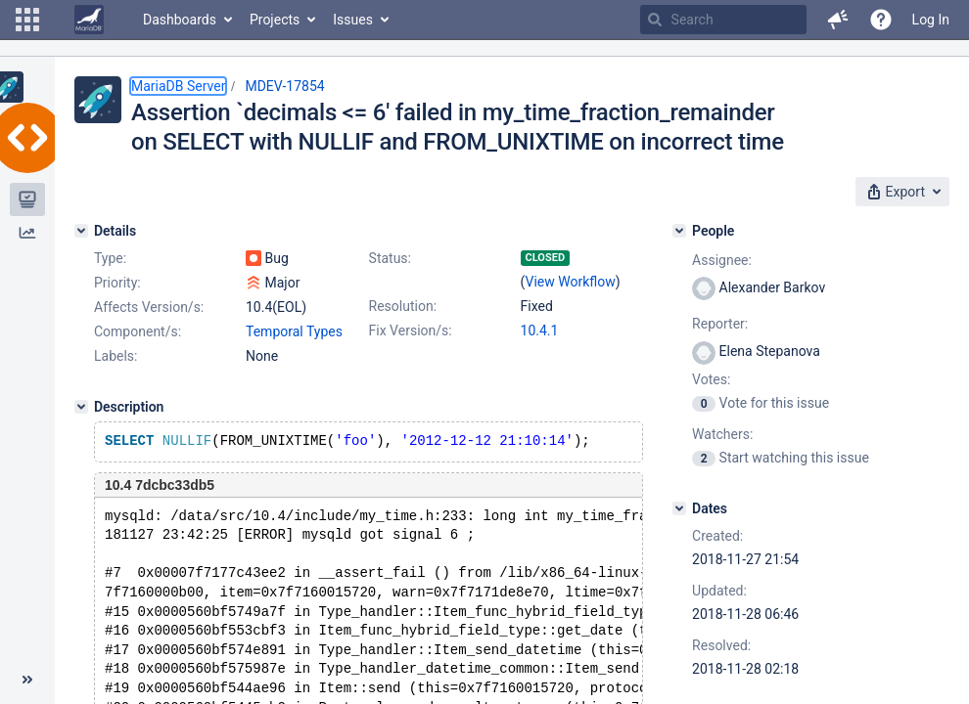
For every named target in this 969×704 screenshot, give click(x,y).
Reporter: (720, 323)
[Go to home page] (89, 19)
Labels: (115, 356)
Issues (353, 19)
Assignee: (722, 260)
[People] (679, 231)
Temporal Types (294, 331)
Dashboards (179, 19)
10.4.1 (540, 330)
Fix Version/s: (410, 330)
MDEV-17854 (284, 86)
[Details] (81, 231)
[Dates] (679, 508)
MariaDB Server (178, 86)
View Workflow (571, 281)
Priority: (117, 282)
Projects (275, 19)
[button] (27, 19)
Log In (930, 19)
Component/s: (137, 331)
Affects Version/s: (149, 307)
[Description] (81, 407)
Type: (110, 258)
